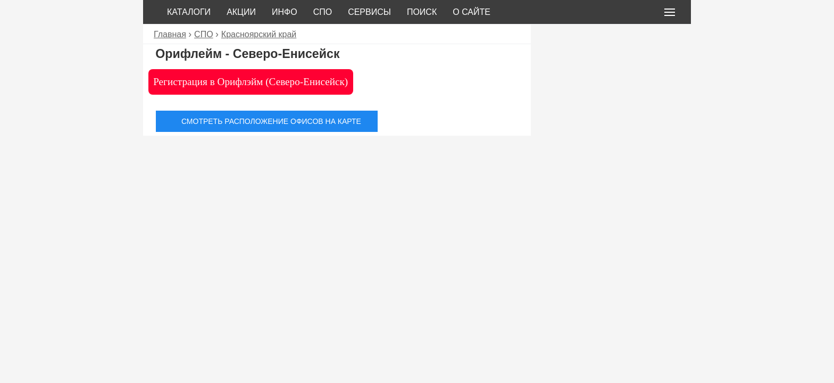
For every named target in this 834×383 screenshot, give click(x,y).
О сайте (471, 11)
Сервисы (369, 11)
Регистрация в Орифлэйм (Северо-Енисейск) (250, 81)
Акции (241, 11)
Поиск (422, 11)
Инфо (284, 11)
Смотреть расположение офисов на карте (271, 121)
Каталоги (189, 11)
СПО (322, 11)
